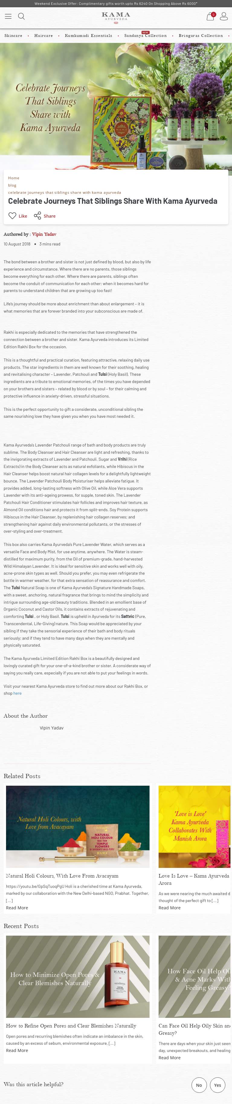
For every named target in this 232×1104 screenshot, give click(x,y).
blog (12, 185)
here (17, 693)
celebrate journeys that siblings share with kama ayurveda (67, 192)
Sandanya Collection (145, 34)
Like (17, 216)
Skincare (13, 35)
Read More (17, 908)
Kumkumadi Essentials (88, 35)
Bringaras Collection (201, 35)
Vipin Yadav (44, 234)
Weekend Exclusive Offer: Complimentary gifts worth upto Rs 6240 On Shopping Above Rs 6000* (115, 3)
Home (14, 177)
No (199, 1085)
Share (44, 216)
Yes (217, 1085)
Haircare (43, 35)
